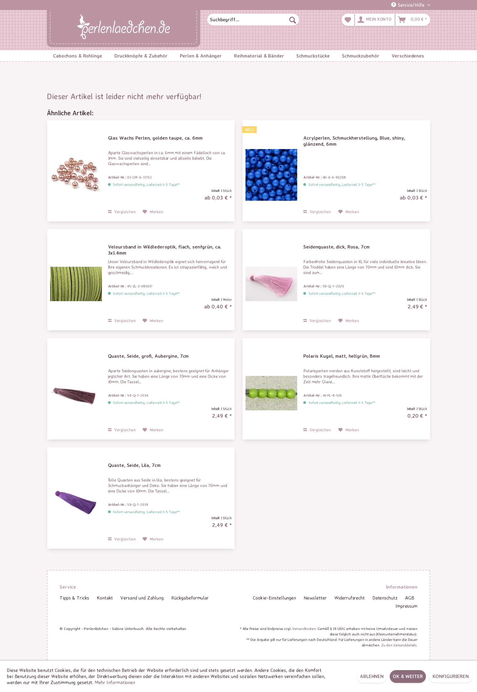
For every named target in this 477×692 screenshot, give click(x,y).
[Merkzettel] (348, 20)
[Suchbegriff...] (253, 20)
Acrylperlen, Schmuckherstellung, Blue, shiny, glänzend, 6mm (354, 141)
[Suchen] (292, 20)
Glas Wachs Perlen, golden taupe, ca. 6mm (155, 138)
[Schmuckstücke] (313, 55)
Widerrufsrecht (349, 598)
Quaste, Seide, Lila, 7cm (134, 465)
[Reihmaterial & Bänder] (259, 55)
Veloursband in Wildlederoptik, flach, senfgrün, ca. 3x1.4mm (164, 250)
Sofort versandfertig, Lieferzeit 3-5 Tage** (146, 184)
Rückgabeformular (190, 598)
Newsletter (315, 598)
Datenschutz (385, 598)
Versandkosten (304, 628)
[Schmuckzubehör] (360, 55)
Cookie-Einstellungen (274, 598)
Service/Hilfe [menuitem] (408, 5)
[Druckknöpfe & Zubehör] (141, 55)
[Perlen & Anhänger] (201, 55)
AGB (409, 598)
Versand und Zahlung (142, 598)
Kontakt (105, 598)
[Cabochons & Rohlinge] (77, 55)
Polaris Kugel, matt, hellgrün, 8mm (341, 356)
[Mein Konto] (375, 20)
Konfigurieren (451, 676)
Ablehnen (372, 676)
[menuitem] (253, 20)
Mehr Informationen (115, 682)
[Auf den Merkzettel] (153, 211)
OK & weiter (408, 676)
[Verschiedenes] (407, 55)
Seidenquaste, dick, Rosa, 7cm (336, 247)
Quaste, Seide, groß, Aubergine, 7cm (148, 356)
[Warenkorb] (412, 20)
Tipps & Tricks (74, 598)
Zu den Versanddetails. (399, 645)
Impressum (406, 606)
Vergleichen (122, 211)
